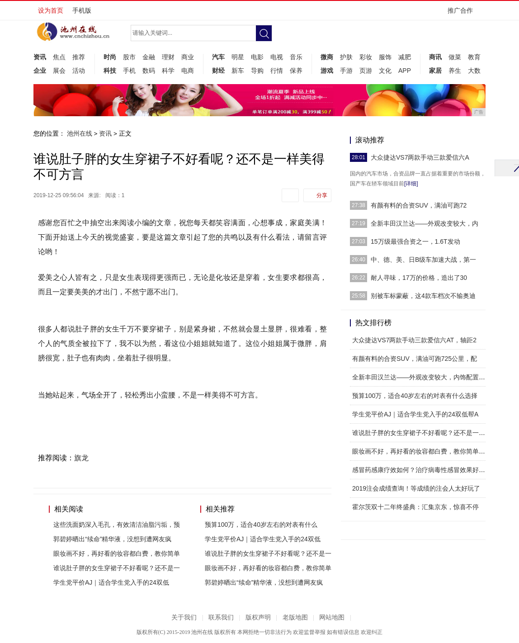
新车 (237, 70)
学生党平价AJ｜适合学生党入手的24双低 (111, 582)
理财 (168, 57)
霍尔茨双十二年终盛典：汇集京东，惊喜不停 (415, 507)
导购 (257, 70)
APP (404, 70)
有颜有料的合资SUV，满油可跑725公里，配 (414, 358)
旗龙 (81, 458)
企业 (39, 70)
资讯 (39, 57)
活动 (78, 70)
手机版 (81, 10)
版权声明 (258, 617)
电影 (257, 57)
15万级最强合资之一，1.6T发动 (415, 241)
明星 (237, 57)
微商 (327, 57)
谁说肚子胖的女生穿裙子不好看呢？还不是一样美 (421, 432)
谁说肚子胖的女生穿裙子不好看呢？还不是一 (116, 568)
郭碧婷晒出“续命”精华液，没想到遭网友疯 (112, 539)
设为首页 (50, 10)
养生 (454, 70)
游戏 (327, 70)
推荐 (78, 57)
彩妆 (365, 57)
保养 (296, 70)
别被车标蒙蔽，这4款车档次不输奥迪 (423, 295)
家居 (435, 70)
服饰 (385, 57)
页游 (365, 70)
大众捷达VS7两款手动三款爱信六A (420, 157)
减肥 (404, 57)
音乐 (296, 57)
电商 (187, 70)
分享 (321, 195)
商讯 (435, 57)
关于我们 (184, 617)
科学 (168, 70)
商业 (187, 57)
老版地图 (295, 617)
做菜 (454, 57)
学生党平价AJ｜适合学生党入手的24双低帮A (415, 414)
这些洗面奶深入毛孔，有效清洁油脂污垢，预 (116, 524)
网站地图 (331, 617)
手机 (129, 70)
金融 (148, 57)
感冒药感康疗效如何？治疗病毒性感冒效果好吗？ (421, 469)
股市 (129, 57)
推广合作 (463, 13)
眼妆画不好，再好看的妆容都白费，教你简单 (116, 553)
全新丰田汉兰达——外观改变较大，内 (424, 223)
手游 (346, 70)
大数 (474, 70)
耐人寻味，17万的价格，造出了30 (419, 277)
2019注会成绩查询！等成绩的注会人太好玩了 (416, 488)
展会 (59, 70)
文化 (385, 70)
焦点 (59, 57)
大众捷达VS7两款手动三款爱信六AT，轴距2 (414, 340)
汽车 (218, 57)
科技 (110, 70)
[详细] (411, 183)
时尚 (110, 57)
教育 (474, 57)
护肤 (346, 57)
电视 (276, 57)
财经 (218, 70)
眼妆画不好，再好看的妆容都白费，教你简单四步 (421, 451)
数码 (148, 70)
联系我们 (221, 617)
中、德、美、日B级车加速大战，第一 (423, 259)
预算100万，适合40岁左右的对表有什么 (261, 524)
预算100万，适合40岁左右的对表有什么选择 (414, 395)
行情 (276, 70)
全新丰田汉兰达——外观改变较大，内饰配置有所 (421, 377)
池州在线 (79, 133)
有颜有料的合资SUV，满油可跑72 (419, 205)
